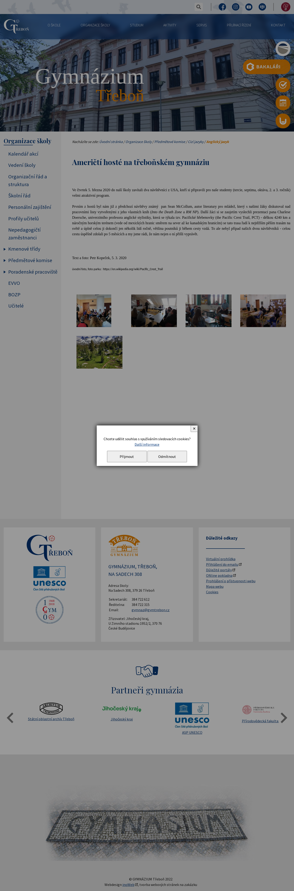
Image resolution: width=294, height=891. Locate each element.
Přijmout (127, 456)
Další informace (147, 444)
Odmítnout (167, 456)
